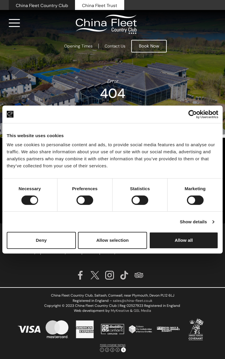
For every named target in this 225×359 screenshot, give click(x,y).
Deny (41, 240)
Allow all (184, 240)
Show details (193, 221)
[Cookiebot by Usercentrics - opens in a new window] (192, 114)
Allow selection (112, 240)
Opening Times (78, 46)
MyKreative (120, 310)
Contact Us (115, 46)
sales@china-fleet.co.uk (132, 300)
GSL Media (142, 310)
